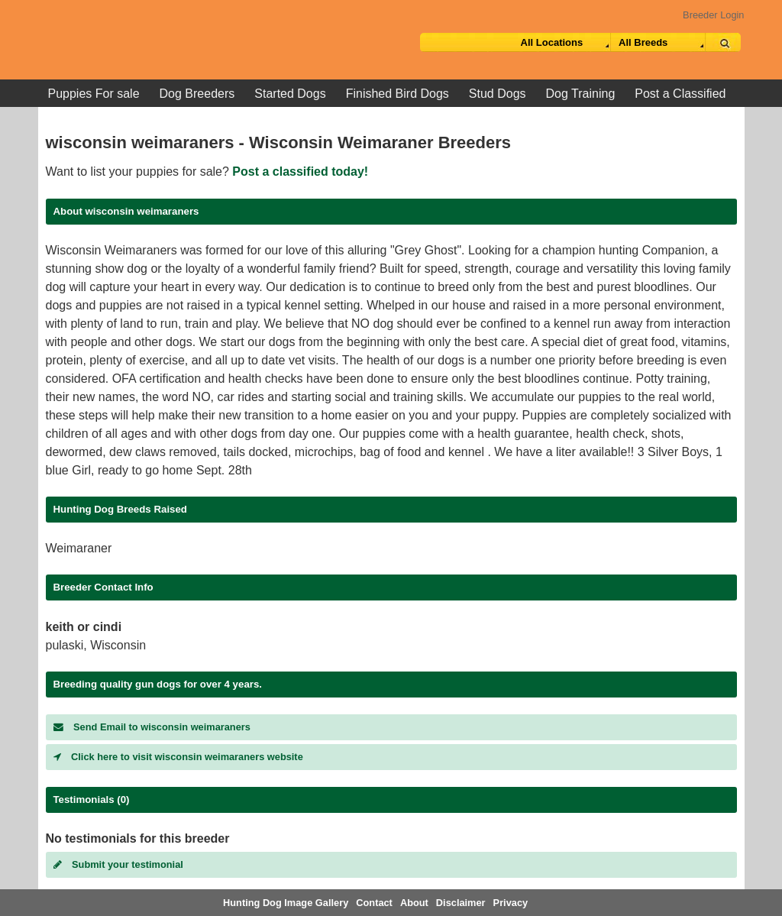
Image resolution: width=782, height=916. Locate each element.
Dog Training (581, 93)
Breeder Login (713, 15)
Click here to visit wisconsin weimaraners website (178, 756)
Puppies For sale (94, 93)
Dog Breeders (197, 93)
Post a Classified (680, 93)
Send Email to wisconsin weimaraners (151, 727)
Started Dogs (289, 93)
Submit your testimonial (118, 864)
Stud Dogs (497, 93)
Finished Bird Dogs (397, 93)
